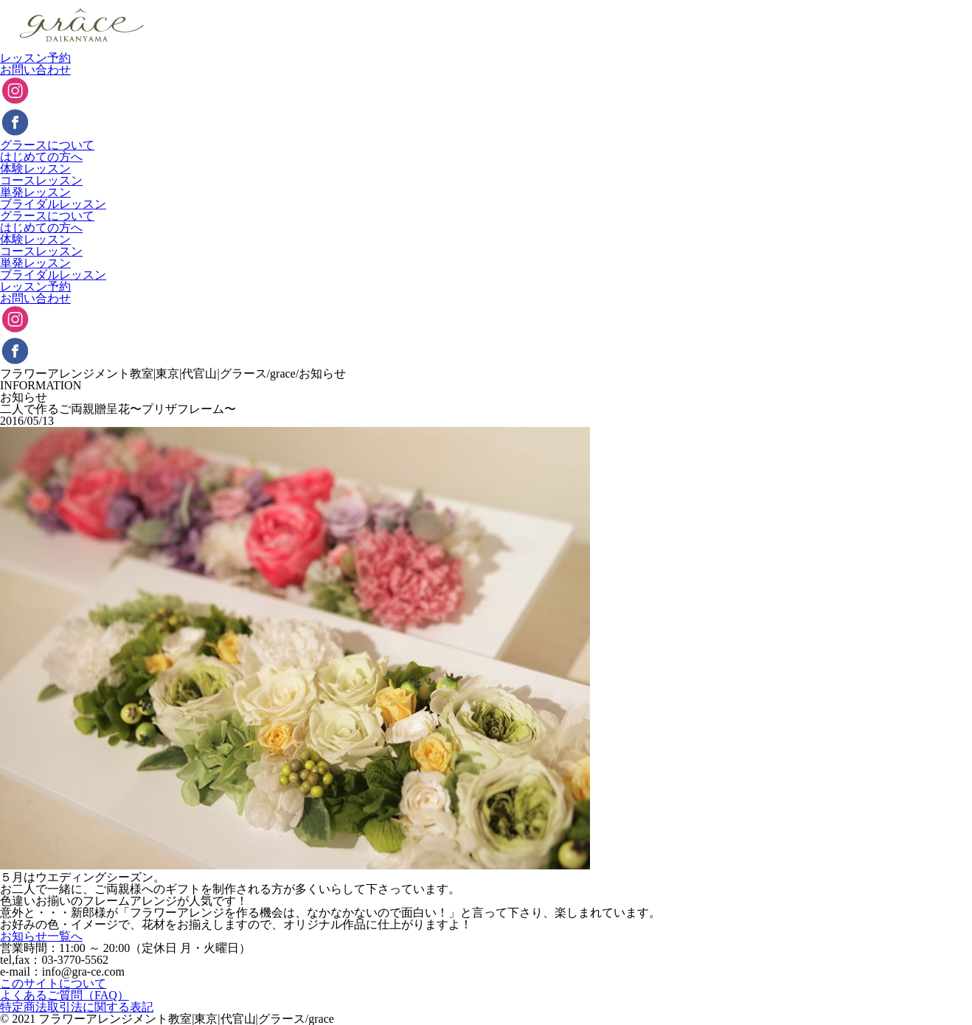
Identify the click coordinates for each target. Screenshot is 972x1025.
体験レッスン (35, 168)
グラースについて (47, 145)
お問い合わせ (35, 69)
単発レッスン (35, 192)
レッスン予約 (35, 58)
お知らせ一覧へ (41, 936)
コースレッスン (41, 180)
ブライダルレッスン (53, 204)
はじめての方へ (41, 156)
